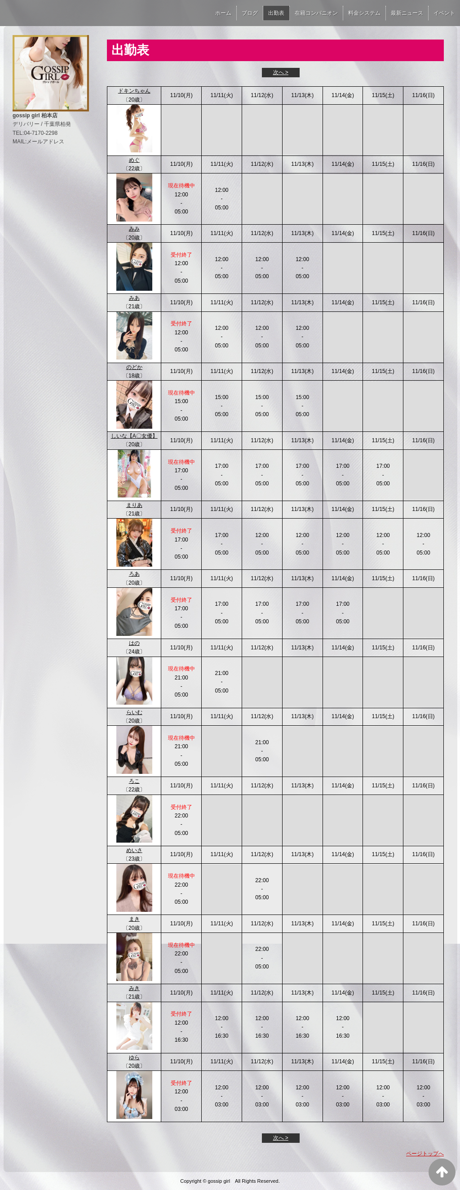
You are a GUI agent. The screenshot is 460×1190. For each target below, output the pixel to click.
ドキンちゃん (134, 91)
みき (134, 988)
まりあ (134, 505)
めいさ (134, 850)
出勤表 (276, 13)
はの (134, 643)
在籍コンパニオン (316, 13)
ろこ (134, 781)
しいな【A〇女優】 (134, 436)
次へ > (280, 72)
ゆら (134, 1057)
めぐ (134, 160)
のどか (134, 367)
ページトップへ (425, 1153)
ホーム (223, 13)
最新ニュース (407, 13)
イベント (444, 13)
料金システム (364, 13)
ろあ (134, 574)
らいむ (134, 712)
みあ (134, 298)
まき (134, 919)
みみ (134, 229)
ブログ (250, 13)
